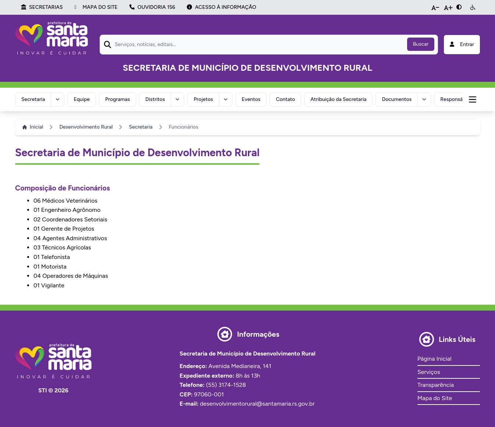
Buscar (420, 44)
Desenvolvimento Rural (86, 126)
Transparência (435, 384)
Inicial (32, 126)
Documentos (398, 99)
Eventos (251, 99)
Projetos (204, 99)
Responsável (456, 99)
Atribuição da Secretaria (339, 99)
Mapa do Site (434, 397)
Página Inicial (434, 357)
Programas (118, 99)
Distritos (155, 99)
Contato (286, 99)
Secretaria (33, 99)
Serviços (428, 371)
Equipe (82, 99)
